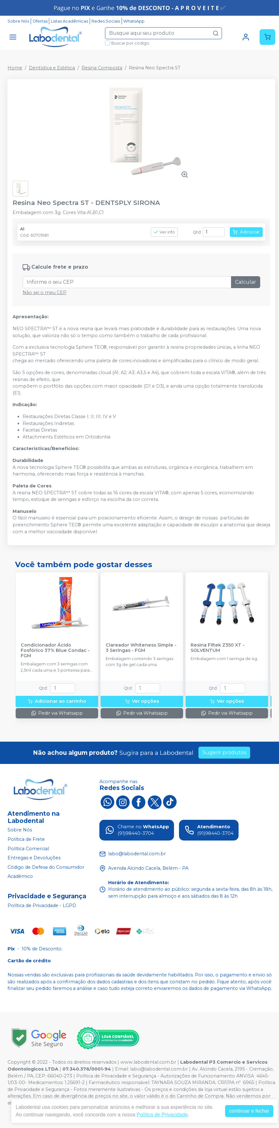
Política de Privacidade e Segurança (116, 1076)
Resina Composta (102, 68)
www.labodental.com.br (148, 1062)
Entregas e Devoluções (34, 858)
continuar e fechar (249, 1111)
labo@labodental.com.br (159, 1069)
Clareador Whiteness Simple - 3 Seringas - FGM (141, 647)
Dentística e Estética (52, 68)
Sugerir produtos (224, 752)
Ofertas (40, 21)
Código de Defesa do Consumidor (46, 867)
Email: (122, 1069)
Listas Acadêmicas (69, 21)
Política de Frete (26, 839)
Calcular (245, 282)
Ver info (164, 232)
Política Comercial (28, 848)
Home (15, 68)
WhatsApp (134, 21)
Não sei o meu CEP (44, 292)
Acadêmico (20, 876)
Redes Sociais (106, 21)
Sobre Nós (18, 21)
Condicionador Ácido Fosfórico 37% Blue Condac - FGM (55, 650)
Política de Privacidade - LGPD (42, 905)
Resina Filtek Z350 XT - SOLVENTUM (218, 647)
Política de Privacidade (162, 1114)
